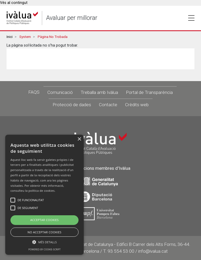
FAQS (34, 92)
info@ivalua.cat (153, 251)
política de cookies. (42, 191)
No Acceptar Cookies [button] (44, 232)
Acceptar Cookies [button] (44, 220)
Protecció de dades (72, 104)
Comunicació (60, 92)
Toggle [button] (191, 18)
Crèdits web (137, 104)
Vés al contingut (13, 3)
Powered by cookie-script (45, 249)
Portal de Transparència (149, 92)
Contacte (108, 104)
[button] (44, 242)
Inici (10, 37)
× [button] (79, 139)
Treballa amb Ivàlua (99, 92)
